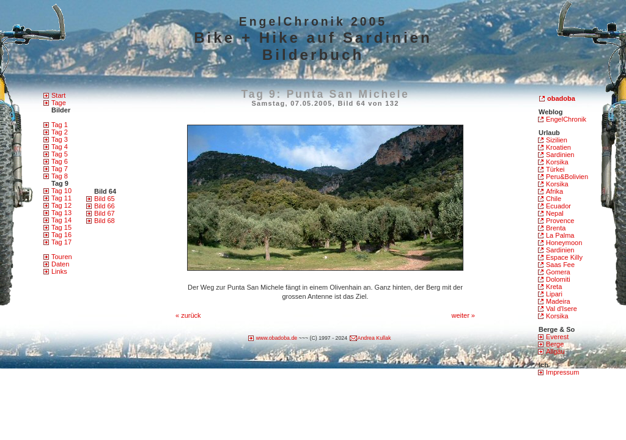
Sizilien (556, 140)
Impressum (562, 372)
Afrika (554, 191)
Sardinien (560, 154)
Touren (61, 256)
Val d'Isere (561, 308)
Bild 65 (104, 198)
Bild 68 (104, 220)
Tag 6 (59, 161)
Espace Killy (564, 257)
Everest (557, 336)
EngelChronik (566, 119)
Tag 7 (59, 168)
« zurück (188, 315)
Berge (555, 344)
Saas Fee (560, 264)
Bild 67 (104, 213)
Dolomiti (558, 279)
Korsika (557, 162)
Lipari (554, 294)
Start (58, 95)
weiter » (463, 315)
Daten (60, 264)
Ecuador (558, 206)
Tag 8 (59, 176)
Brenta (555, 228)
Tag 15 (61, 227)
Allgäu (555, 351)
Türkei (555, 169)
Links (59, 271)
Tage (58, 102)
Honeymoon (564, 242)
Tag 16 (61, 234)
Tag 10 (61, 190)
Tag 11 (61, 198)
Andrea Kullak (374, 338)
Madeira (558, 301)
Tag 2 (59, 132)
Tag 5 (59, 154)
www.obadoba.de (277, 338)
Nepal (555, 213)
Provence (560, 220)
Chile (553, 198)
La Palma (560, 235)
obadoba (561, 98)
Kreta (554, 286)
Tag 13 (61, 212)
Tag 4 (59, 146)
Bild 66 (104, 206)
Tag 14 (61, 220)
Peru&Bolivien (567, 176)
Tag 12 (61, 205)
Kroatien (558, 147)
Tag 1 (59, 124)
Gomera (558, 272)
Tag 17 (61, 242)
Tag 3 (59, 139)
